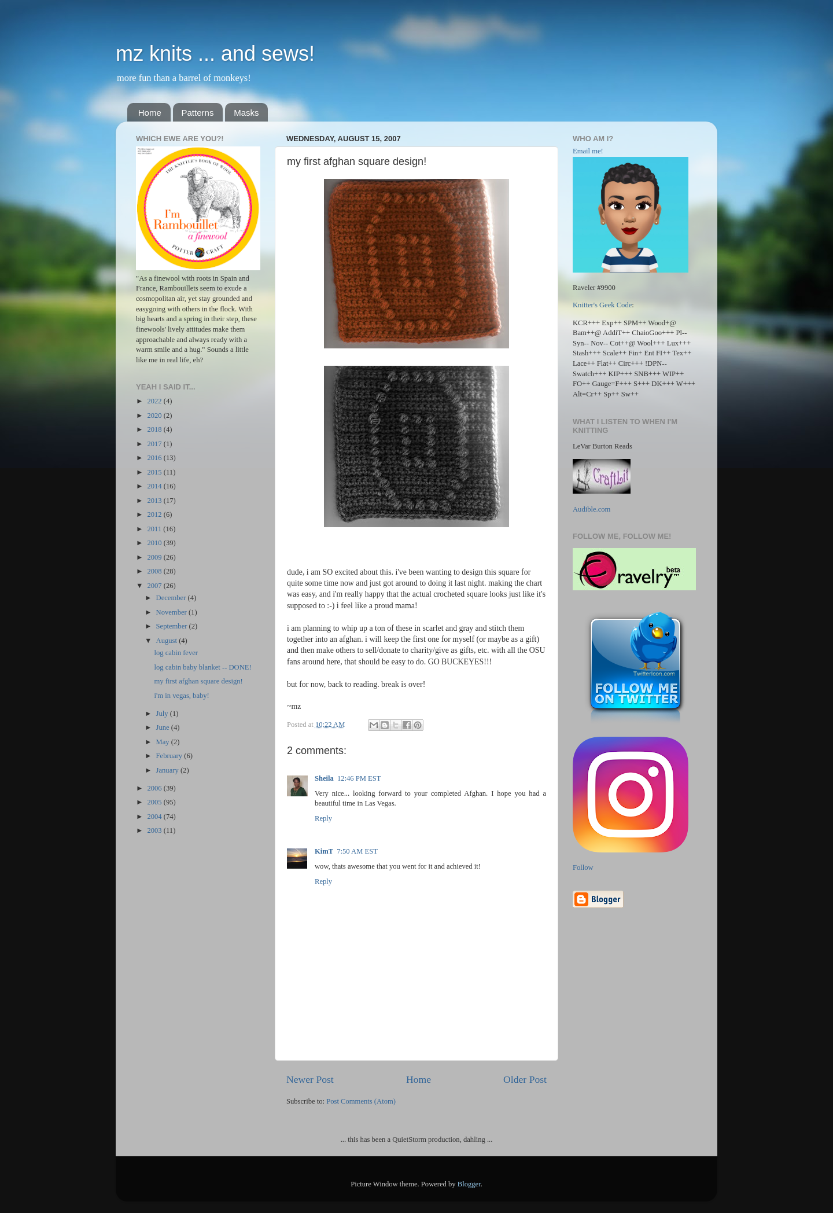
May (163, 742)
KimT (324, 851)
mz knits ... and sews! (215, 53)
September (172, 626)
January (168, 770)
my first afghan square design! (198, 681)
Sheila (324, 778)
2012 (155, 514)
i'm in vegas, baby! (181, 696)
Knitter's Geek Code (602, 305)
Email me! (588, 151)
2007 (155, 586)
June (163, 727)
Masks (246, 112)
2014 (155, 486)
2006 (155, 788)
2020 (155, 415)
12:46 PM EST (359, 778)
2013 (155, 501)
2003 (155, 830)
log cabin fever (176, 653)
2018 (155, 429)
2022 (155, 401)
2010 (155, 543)
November (172, 612)
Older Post (525, 1079)
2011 (155, 529)
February (170, 756)
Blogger (469, 1184)
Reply (323, 818)
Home (149, 112)
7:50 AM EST (357, 851)
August (167, 641)
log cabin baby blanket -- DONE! (202, 667)
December (172, 598)
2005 (155, 802)
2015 (155, 472)
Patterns (198, 112)
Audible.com (591, 509)
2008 (155, 571)
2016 (155, 458)
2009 (155, 557)
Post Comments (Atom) (361, 1101)
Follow (583, 867)
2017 (155, 444)
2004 (155, 817)
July (163, 714)
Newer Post (310, 1079)
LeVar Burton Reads (602, 446)
